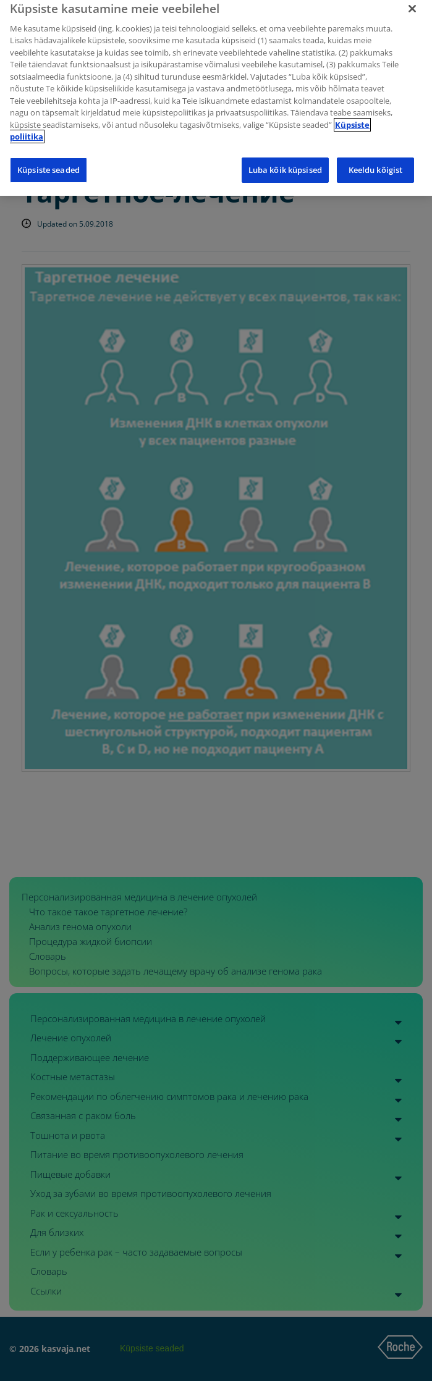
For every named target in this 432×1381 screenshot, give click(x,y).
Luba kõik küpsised (285, 163)
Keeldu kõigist (376, 163)
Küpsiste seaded (48, 163)
